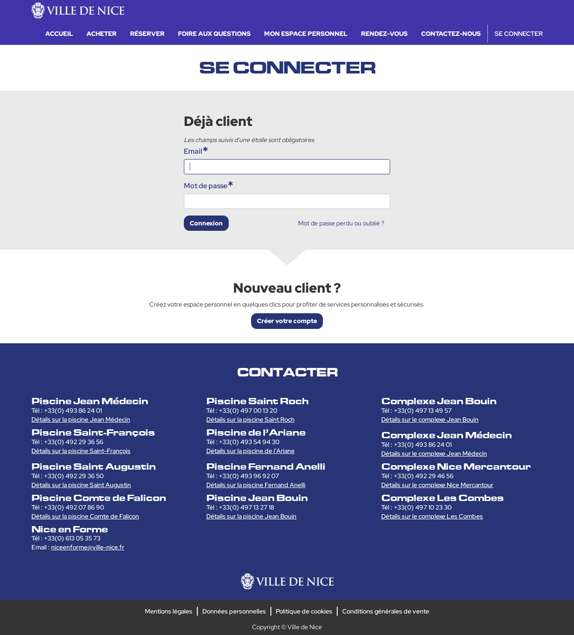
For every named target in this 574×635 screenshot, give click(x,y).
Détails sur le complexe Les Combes (432, 516)
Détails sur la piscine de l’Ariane (250, 451)
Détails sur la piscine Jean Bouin (251, 516)
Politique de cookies (304, 611)
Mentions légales (168, 611)
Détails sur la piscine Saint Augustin (81, 485)
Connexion (206, 223)
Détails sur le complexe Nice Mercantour (437, 485)
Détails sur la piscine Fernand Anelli (255, 485)
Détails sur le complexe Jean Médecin (434, 453)
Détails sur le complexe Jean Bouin (429, 419)
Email (193, 151)
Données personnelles (234, 611)
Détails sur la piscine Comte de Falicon (85, 516)
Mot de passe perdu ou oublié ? (341, 223)
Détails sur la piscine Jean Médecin (80, 419)
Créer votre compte (287, 321)
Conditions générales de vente (385, 611)
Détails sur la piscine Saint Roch (250, 419)
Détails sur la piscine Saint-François (80, 451)
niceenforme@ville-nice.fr (87, 547)
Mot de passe (205, 185)
